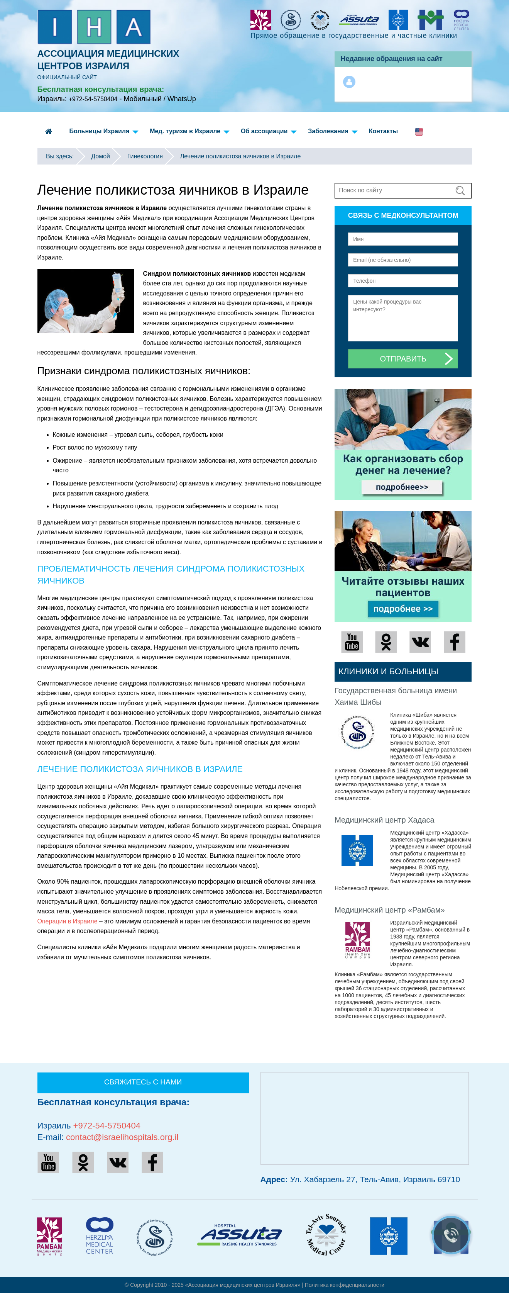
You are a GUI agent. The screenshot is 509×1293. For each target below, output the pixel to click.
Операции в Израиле (67, 921)
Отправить (403, 359)
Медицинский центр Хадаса (384, 820)
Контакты (383, 131)
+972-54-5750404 (93, 99)
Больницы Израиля (104, 132)
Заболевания (332, 132)
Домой (100, 156)
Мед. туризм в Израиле (190, 132)
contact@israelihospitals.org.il (122, 1137)
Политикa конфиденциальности (344, 1285)
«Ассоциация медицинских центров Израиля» (243, 1285)
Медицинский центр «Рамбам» (390, 910)
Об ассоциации (269, 132)
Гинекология (145, 156)
